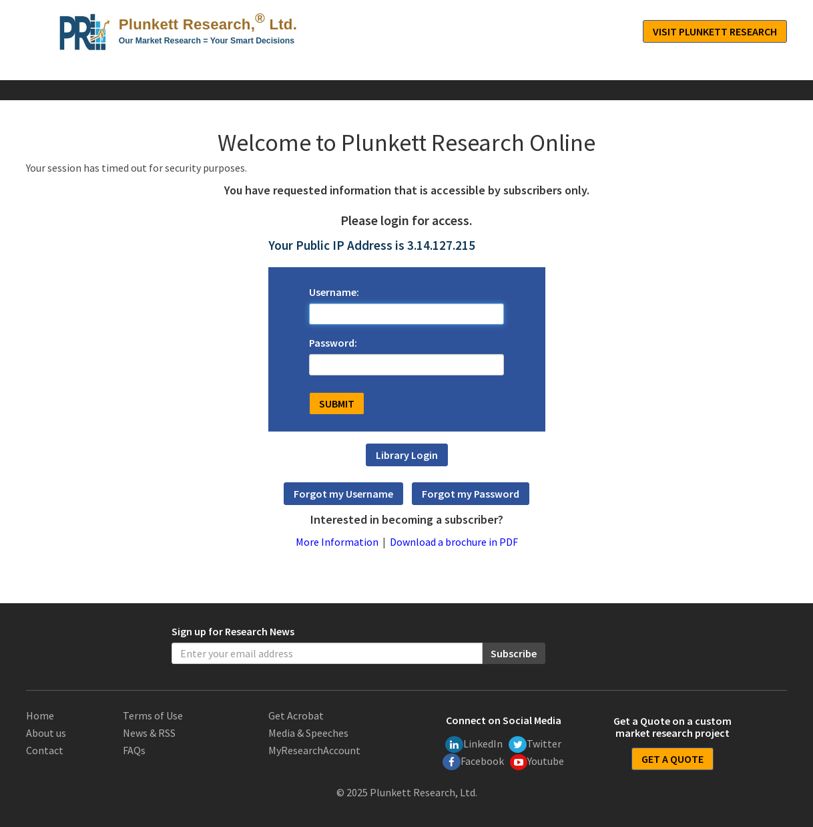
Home (40, 715)
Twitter (535, 744)
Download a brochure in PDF (454, 541)
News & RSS (149, 732)
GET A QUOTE (672, 759)
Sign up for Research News (233, 631)
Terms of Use (153, 715)
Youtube (537, 762)
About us (46, 732)
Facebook (473, 762)
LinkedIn (474, 744)
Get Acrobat (296, 715)
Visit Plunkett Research (715, 31)
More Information (337, 541)
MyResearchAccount (314, 750)
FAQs (134, 750)
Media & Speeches (308, 732)
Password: (333, 342)
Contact (44, 750)
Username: (334, 292)
